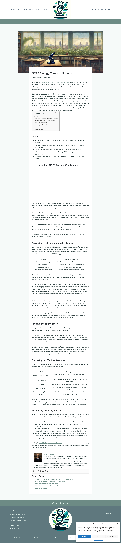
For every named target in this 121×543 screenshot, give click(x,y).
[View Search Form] (109, 9)
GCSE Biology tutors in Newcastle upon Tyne (55, 82)
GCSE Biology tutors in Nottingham (50, 443)
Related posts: (41, 129)
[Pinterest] (102, 9)
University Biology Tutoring (18, 520)
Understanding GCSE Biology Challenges (46, 118)
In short (36, 116)
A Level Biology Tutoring (18, 514)
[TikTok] (105, 9)
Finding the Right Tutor (40, 122)
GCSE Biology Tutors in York (44, 488)
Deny (98, 536)
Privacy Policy (14, 528)
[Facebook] (92, 9)
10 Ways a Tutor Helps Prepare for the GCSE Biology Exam (54, 479)
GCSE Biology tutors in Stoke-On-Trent (48, 486)
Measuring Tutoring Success (42, 127)
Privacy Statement (98, 540)
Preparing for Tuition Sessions (43, 125)
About (38, 9)
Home (13, 9)
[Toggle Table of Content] (56, 113)
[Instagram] (98, 9)
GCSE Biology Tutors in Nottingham (46, 484)
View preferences (112, 536)
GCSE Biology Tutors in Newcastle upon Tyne (50, 481)
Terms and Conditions (17, 525)
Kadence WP (52, 538)
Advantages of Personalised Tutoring (45, 120)
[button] (117, 524)
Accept (84, 536)
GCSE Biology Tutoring (39, 70)
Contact (44, 9)
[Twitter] (95, 9)
